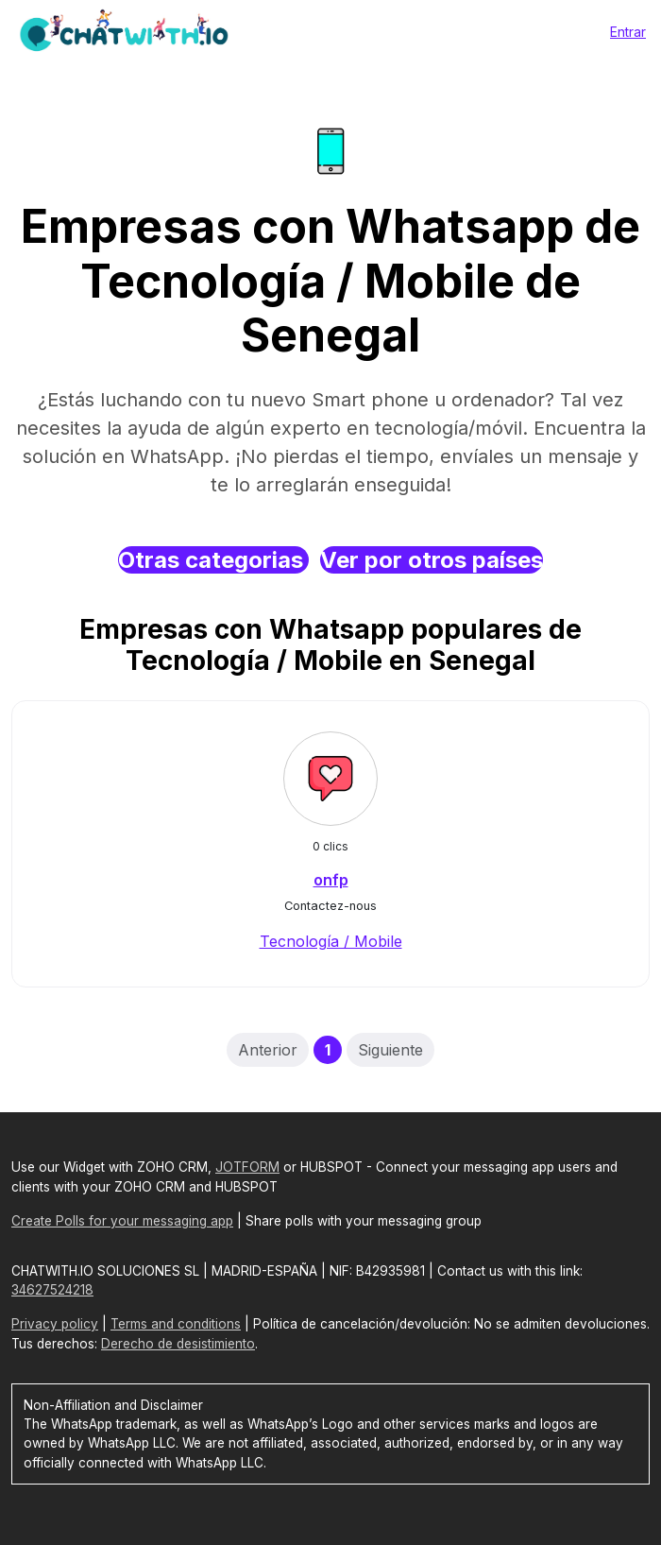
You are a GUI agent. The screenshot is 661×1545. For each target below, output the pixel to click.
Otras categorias (213, 560)
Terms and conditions (175, 1323)
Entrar (628, 32)
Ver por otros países (431, 560)
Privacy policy (54, 1323)
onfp (331, 879)
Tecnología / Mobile (331, 941)
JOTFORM (247, 1167)
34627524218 (52, 1289)
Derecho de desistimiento (178, 1343)
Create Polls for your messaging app (122, 1220)
